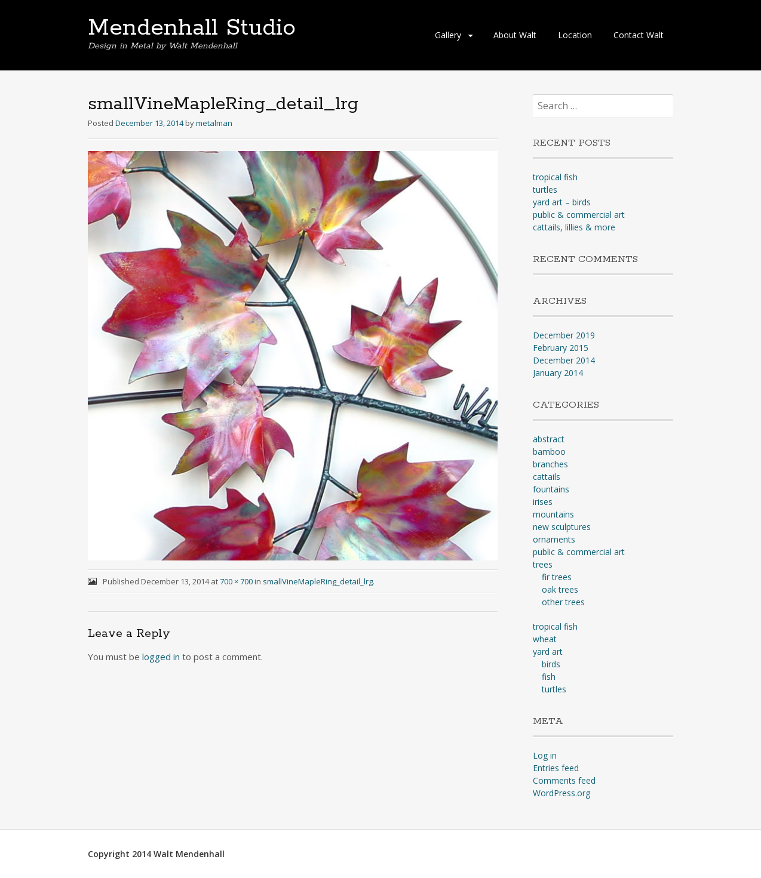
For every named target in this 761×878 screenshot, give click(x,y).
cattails (546, 476)
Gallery (448, 35)
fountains (551, 489)
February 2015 (560, 347)
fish (549, 676)
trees (543, 564)
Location (575, 35)
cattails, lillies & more (574, 227)
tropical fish (555, 177)
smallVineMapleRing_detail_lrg (318, 581)
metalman (214, 123)
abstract (548, 439)
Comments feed (564, 780)
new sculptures (562, 526)
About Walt (514, 35)
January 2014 (558, 372)
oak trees (560, 589)
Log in (545, 755)
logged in (161, 657)
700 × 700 (236, 581)
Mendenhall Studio (192, 28)
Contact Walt (638, 35)
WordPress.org (561, 793)
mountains (553, 514)
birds (551, 664)
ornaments (554, 539)
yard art (548, 651)
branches (550, 464)
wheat (545, 639)
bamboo (549, 451)
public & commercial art (579, 214)
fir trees (557, 577)
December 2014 (564, 360)
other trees (563, 602)
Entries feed (556, 768)
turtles (545, 189)
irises (543, 501)
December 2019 (564, 335)
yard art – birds (562, 202)
